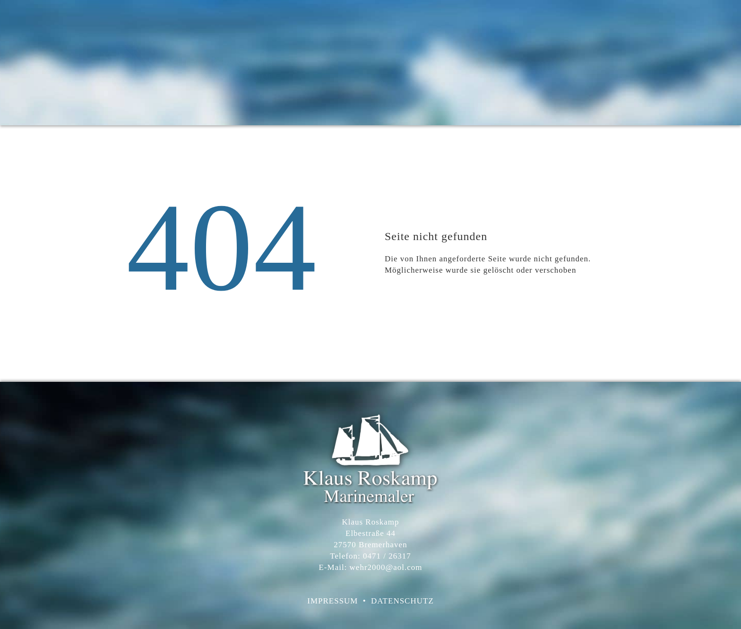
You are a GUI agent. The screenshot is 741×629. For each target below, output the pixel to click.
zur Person (515, 62)
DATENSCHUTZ (402, 600)
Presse (556, 62)
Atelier (474, 62)
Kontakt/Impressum (613, 62)
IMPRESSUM (332, 600)
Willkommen (428, 62)
